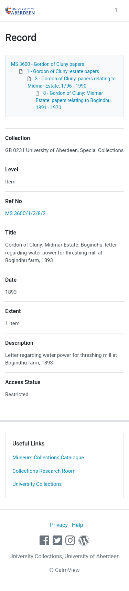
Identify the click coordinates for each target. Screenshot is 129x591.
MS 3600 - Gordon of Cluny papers (47, 64)
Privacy (59, 525)
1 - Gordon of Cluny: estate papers (62, 71)
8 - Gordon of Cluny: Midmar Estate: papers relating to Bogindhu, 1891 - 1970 (73, 100)
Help (77, 525)
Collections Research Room (44, 471)
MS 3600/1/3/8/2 (25, 213)
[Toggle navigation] (115, 10)
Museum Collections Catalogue (48, 457)
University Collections (37, 484)
